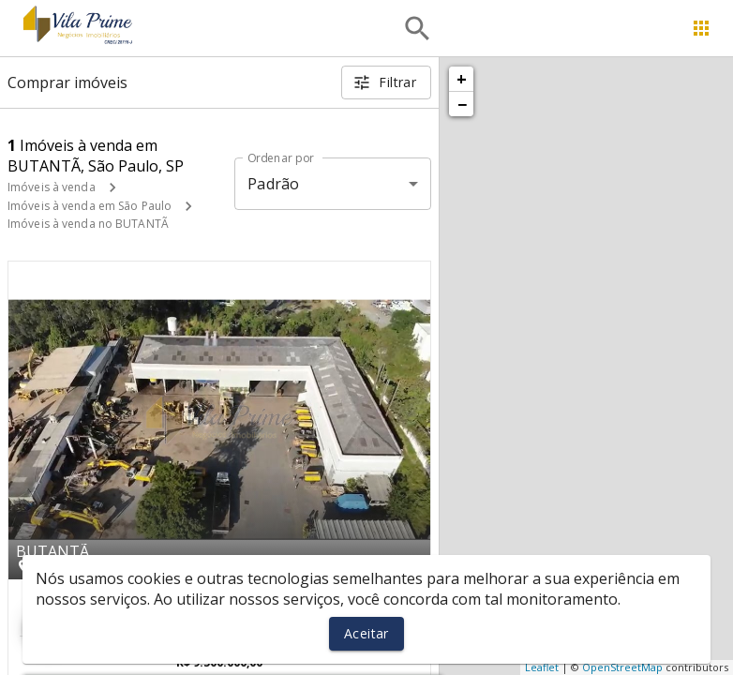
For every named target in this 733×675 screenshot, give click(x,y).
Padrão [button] (273, 183)
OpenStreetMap (622, 667)
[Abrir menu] (701, 28)
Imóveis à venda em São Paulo (89, 206)
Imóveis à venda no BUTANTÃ (88, 224)
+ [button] (461, 79)
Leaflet (542, 667)
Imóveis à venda (51, 187)
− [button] (462, 104)
